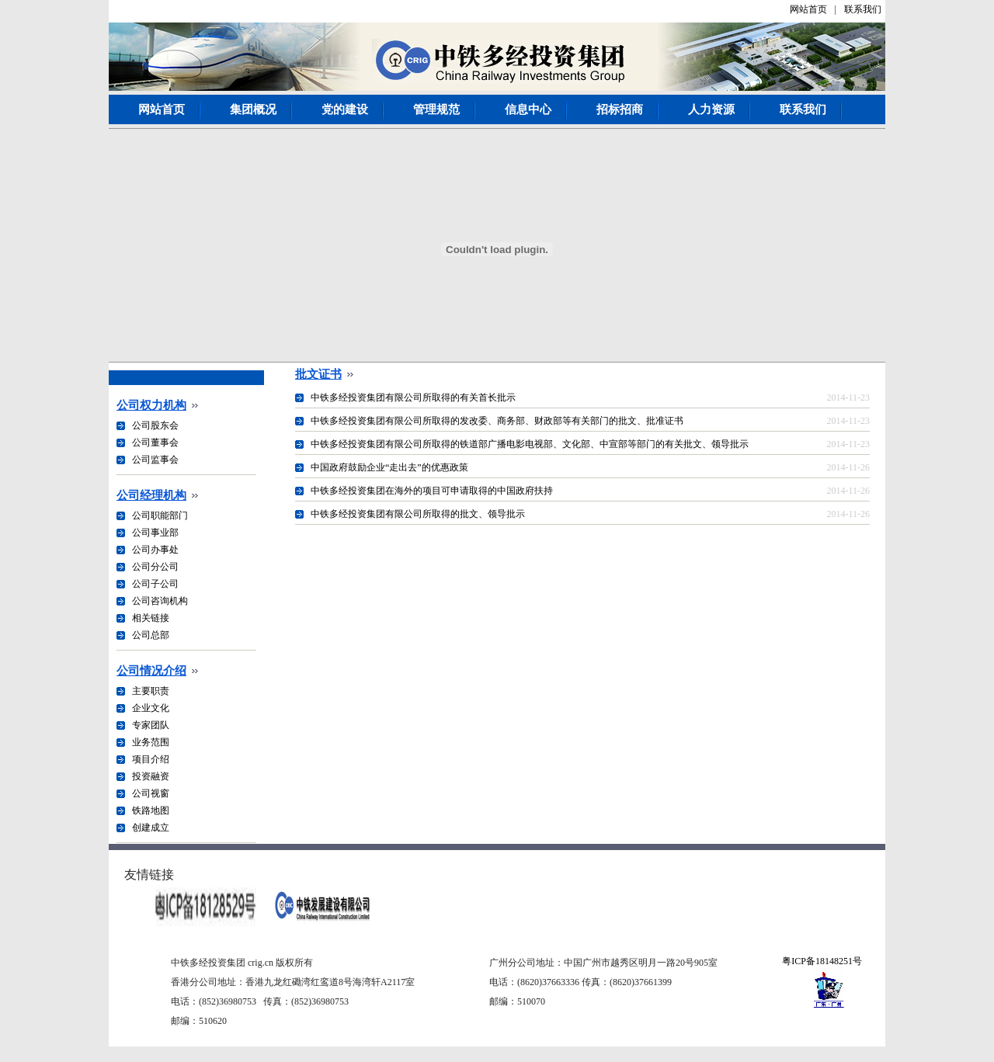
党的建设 (344, 109)
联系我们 (862, 9)
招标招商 (619, 109)
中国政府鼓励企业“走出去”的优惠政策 (389, 467)
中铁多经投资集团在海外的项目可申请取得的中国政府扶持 (432, 490)
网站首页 (808, 9)
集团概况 (253, 109)
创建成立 (150, 827)
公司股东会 (155, 425)
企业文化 (150, 708)
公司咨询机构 (160, 600)
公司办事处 (155, 549)
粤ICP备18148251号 (822, 961)
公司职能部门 (160, 515)
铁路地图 (150, 810)
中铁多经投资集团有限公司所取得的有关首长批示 (413, 397)
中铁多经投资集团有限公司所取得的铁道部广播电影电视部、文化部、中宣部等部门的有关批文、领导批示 (530, 444)
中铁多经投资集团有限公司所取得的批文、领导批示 (418, 513)
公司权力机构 (151, 405)
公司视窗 (150, 793)
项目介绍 (150, 759)
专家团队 (150, 725)
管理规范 (436, 109)
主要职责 (150, 690)
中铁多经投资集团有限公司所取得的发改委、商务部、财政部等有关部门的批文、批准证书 (497, 420)
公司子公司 (155, 583)
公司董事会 (155, 442)
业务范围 (150, 742)
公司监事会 (155, 459)
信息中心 (528, 109)
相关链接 (150, 618)
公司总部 (150, 635)
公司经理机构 (151, 495)
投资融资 (150, 776)
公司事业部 (155, 532)
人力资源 (711, 109)
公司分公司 (155, 566)
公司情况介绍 (151, 671)
